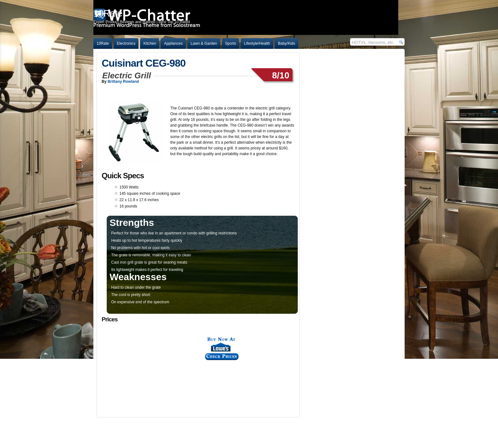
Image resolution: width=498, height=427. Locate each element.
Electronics (126, 43)
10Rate (103, 43)
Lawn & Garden (204, 43)
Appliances (173, 43)
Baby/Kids (286, 43)
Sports (230, 43)
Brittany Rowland (123, 81)
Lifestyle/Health (257, 43)
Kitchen (149, 43)
